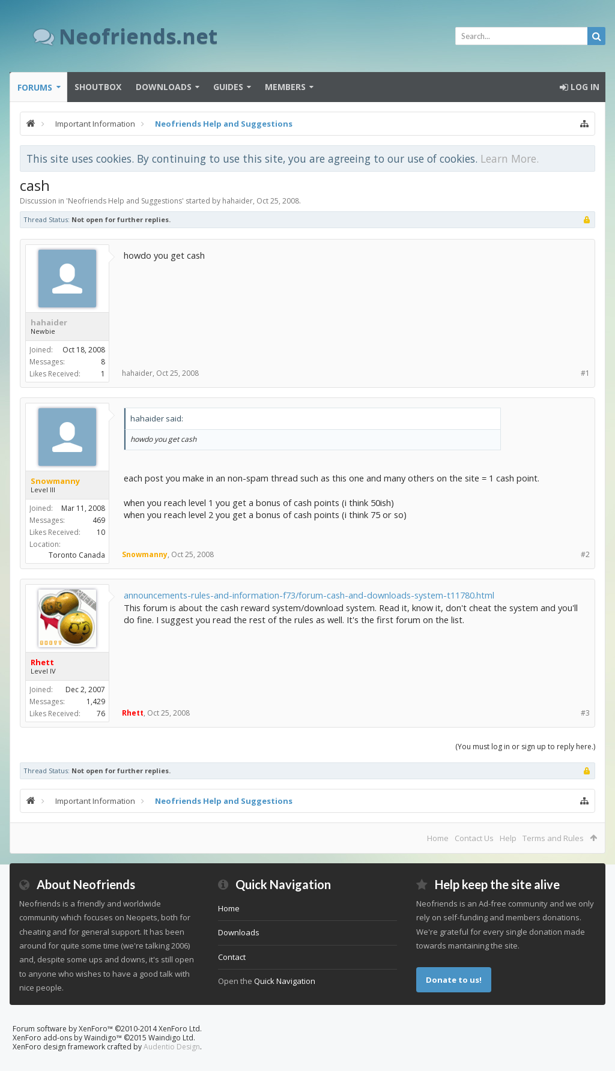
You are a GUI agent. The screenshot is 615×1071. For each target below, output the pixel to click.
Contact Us (474, 838)
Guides (228, 86)
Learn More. (509, 158)
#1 (585, 373)
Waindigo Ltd (170, 1038)
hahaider (237, 201)
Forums (34, 87)
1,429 (95, 701)
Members (285, 86)
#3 (585, 712)
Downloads (164, 86)
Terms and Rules (553, 838)
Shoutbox (97, 86)
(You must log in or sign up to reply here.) (525, 746)
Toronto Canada (77, 555)
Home (438, 838)
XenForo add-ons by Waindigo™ (67, 1038)
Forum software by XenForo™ (107, 1029)
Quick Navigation (284, 981)
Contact (232, 957)
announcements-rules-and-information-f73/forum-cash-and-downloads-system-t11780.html (309, 595)
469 (98, 520)
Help (508, 838)
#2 (585, 554)
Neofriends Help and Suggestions (125, 201)
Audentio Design (172, 1047)
